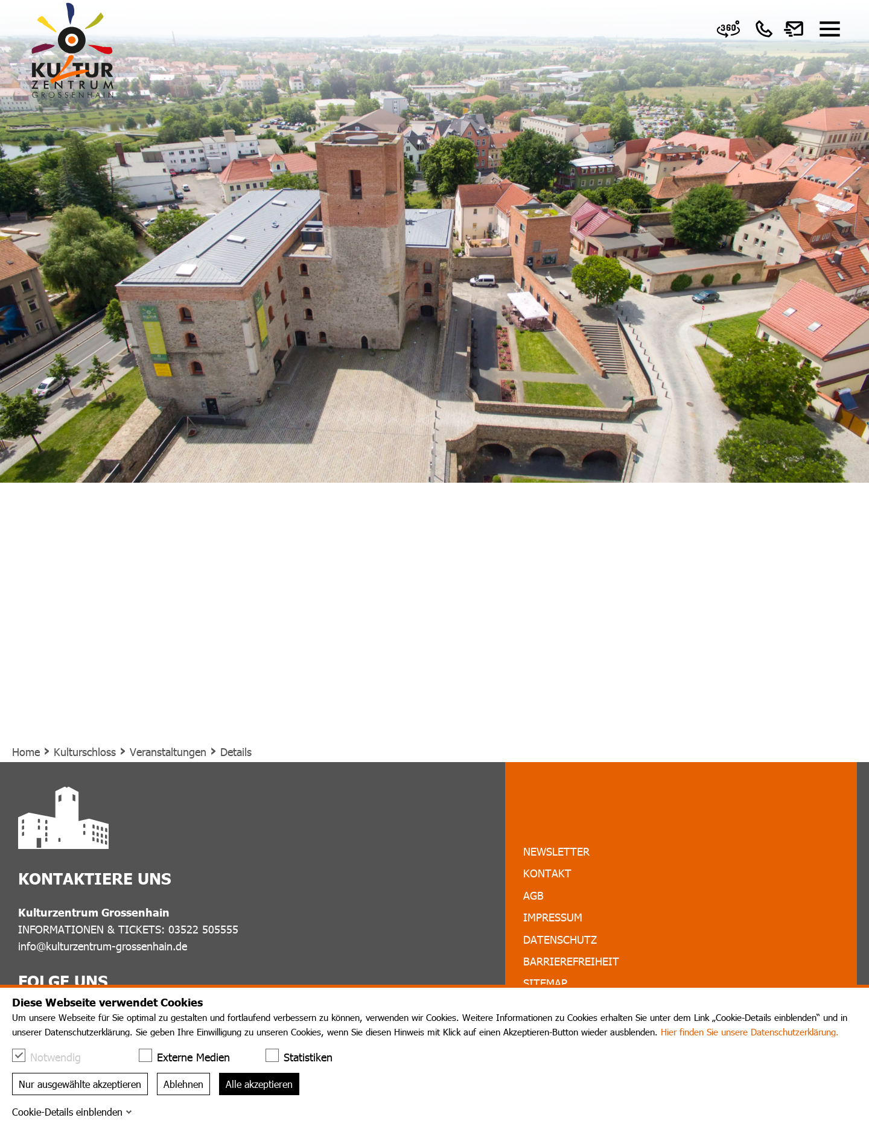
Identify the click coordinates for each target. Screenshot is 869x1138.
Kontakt (547, 873)
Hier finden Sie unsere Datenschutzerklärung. (750, 1032)
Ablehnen (183, 1084)
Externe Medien (190, 1056)
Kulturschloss (85, 751)
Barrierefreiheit (571, 961)
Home (26, 751)
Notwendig (52, 1056)
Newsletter (556, 851)
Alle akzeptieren (259, 1084)
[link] (728, 29)
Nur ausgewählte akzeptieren (80, 1084)
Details (236, 751)
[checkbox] (18, 1055)
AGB (533, 895)
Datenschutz (560, 939)
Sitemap (545, 983)
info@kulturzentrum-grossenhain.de (102, 946)
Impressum (552, 917)
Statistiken (305, 1056)
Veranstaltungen (168, 751)
